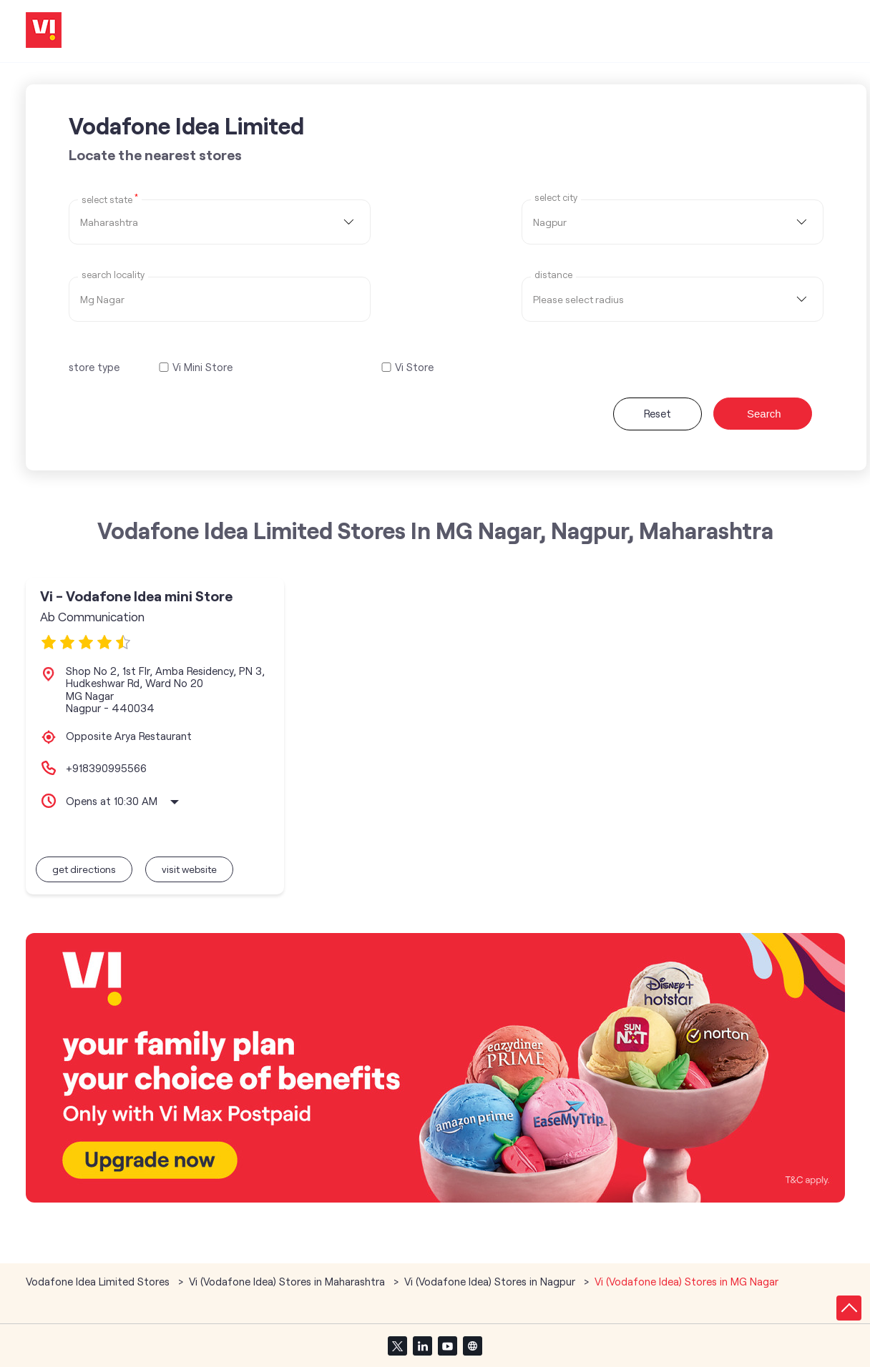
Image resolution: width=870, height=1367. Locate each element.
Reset (657, 413)
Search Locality (113, 275)
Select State (110, 198)
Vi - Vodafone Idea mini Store (136, 596)
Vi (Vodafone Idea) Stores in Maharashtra (287, 1281)
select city (555, 197)
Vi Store (414, 367)
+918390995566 (106, 767)
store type (94, 366)
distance (553, 275)
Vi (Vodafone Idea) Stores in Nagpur (489, 1281)
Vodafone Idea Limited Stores (99, 1281)
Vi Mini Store (202, 367)
